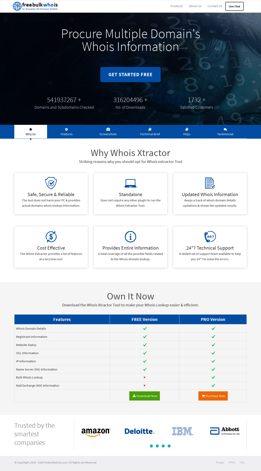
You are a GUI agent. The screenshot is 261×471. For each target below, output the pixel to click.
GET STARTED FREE (130, 74)
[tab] (30, 132)
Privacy (220, 462)
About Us (195, 6)
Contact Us (215, 6)
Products (176, 6)
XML (242, 462)
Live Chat (234, 6)
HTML (232, 462)
